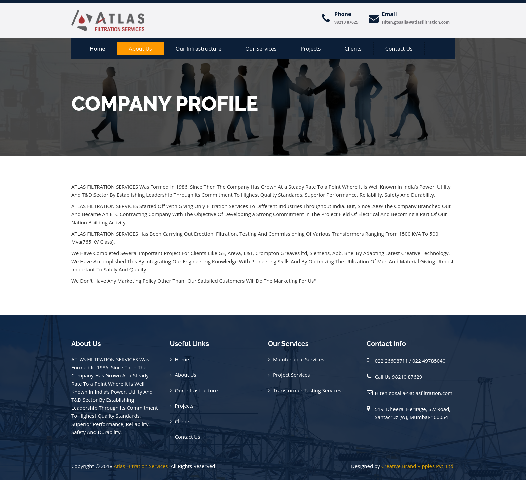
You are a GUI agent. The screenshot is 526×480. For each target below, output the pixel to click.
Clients (353, 48)
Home (97, 48)
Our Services (261, 48)
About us (140, 48)
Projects (311, 48)
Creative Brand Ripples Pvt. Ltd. (418, 466)
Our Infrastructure (198, 48)
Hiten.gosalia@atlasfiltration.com (414, 393)
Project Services (291, 374)
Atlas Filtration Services (141, 466)
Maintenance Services (298, 359)
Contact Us (399, 48)
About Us (185, 374)
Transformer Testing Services (307, 390)
